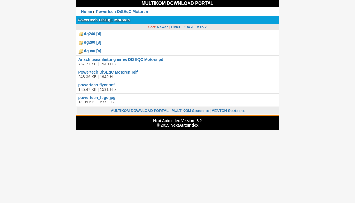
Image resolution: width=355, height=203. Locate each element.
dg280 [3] (92, 42)
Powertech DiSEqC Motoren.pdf (108, 72)
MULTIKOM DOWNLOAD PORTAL (177, 3)
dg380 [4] (92, 51)
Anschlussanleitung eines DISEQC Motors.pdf (121, 59)
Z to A (189, 27)
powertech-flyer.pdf (96, 85)
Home (86, 11)
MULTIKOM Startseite (190, 111)
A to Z (202, 27)
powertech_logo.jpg (97, 97)
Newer (162, 27)
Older (175, 27)
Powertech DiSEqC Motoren (122, 11)
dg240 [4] (92, 34)
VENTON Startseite (228, 111)
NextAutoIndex (185, 125)
